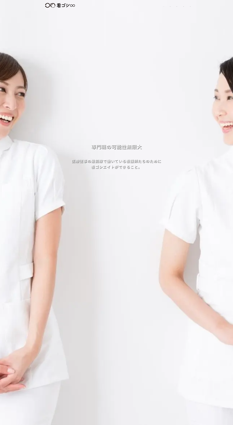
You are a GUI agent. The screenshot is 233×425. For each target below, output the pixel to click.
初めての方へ (140, 5)
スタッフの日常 (182, 5)
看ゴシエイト (60, 5)
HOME (104, 5)
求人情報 (120, 5)
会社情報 (160, 5)
